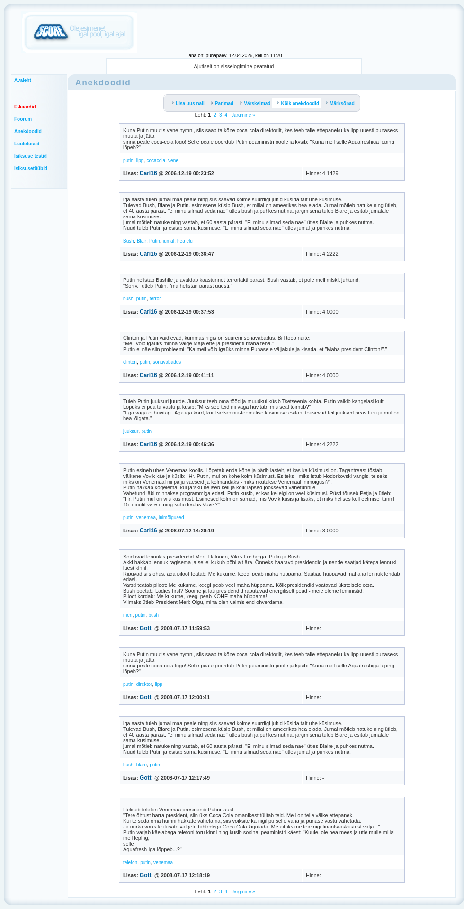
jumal (168, 240)
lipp (140, 160)
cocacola (156, 160)
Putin (154, 240)
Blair (141, 240)
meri (127, 615)
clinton (130, 362)
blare (141, 764)
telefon (130, 862)
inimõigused (171, 517)
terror (155, 298)
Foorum (23, 119)
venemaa (146, 517)
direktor (144, 684)
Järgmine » (242, 114)
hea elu (185, 240)
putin (128, 160)
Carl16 (148, 173)
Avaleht (22, 80)
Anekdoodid (28, 131)
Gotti (146, 628)
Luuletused (26, 143)
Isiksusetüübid (30, 168)
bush (128, 298)
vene (173, 160)
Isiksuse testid (30, 156)
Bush (128, 240)
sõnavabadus (167, 362)
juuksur (130, 431)
